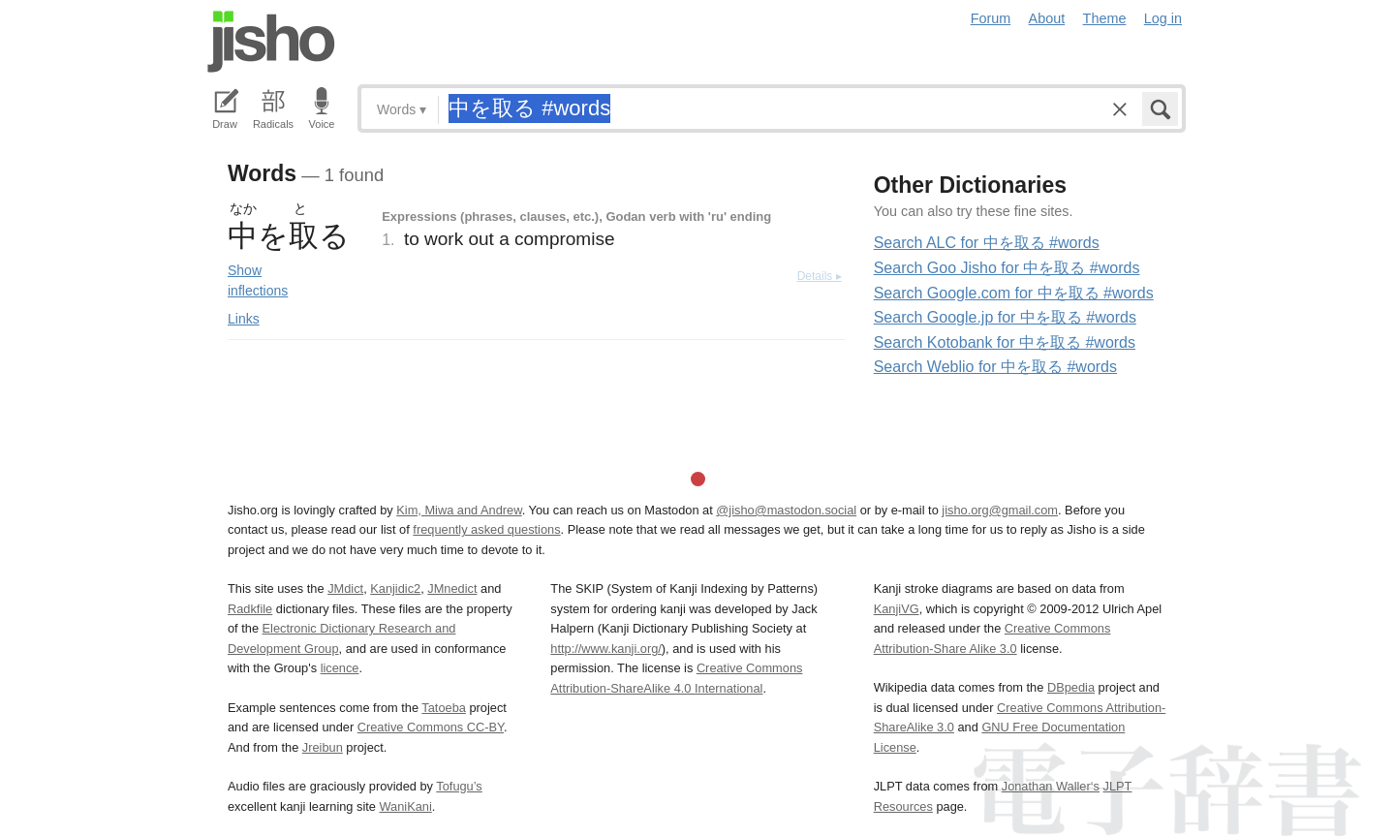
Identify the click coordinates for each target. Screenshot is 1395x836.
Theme (1105, 18)
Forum (991, 18)
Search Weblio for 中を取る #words (995, 366)
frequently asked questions (486, 529)
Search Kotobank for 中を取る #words (1004, 342)
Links (244, 318)
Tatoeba (443, 707)
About (1047, 18)
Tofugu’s (458, 786)
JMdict (345, 588)
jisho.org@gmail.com (1000, 510)
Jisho (271, 42)
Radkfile (250, 609)
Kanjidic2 (395, 588)
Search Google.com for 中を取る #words (1014, 293)
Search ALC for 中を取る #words (987, 242)
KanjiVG (896, 609)
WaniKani (406, 806)
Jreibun (322, 747)
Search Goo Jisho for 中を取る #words (1007, 268)
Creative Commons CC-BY (430, 727)
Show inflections (258, 280)
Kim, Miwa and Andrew (458, 510)
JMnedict (452, 588)
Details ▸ (819, 276)
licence (340, 668)
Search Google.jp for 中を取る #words (1005, 317)
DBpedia (1071, 687)
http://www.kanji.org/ (606, 648)
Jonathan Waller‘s (1051, 786)
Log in (1163, 18)
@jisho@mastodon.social (786, 510)
